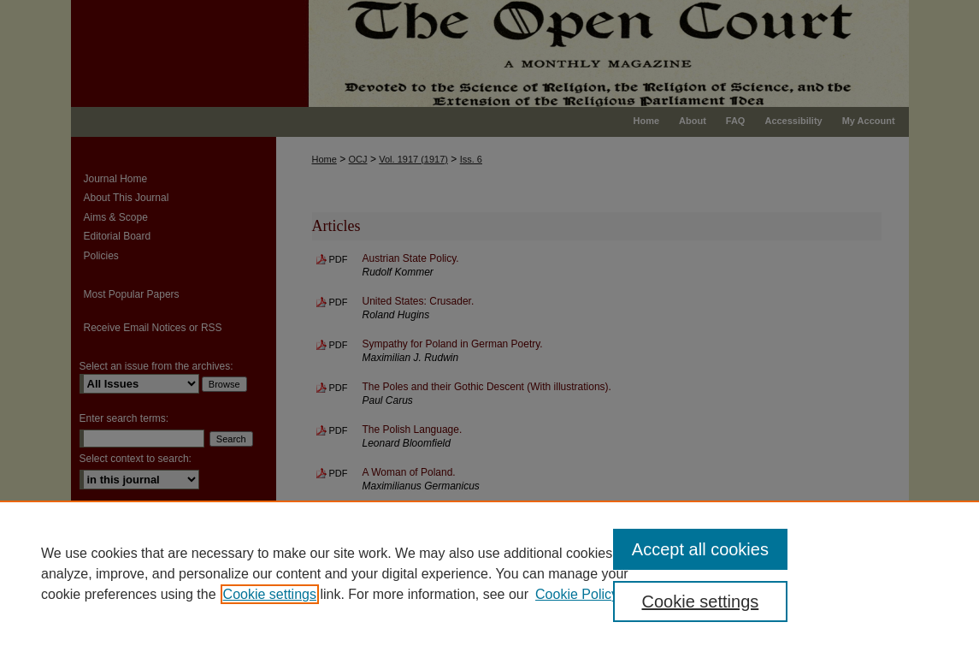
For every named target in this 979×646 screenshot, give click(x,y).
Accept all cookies (700, 549)
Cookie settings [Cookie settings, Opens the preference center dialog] (700, 601)
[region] (489, 573)
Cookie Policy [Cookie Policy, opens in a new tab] (576, 594)
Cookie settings (269, 594)
